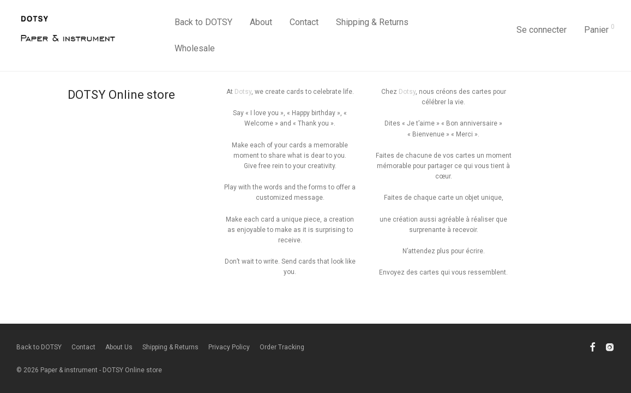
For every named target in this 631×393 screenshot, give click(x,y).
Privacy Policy (229, 347)
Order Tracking (282, 347)
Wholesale (195, 48)
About (261, 22)
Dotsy (243, 92)
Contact (304, 22)
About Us (119, 347)
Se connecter (541, 30)
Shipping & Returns (372, 22)
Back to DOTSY (203, 22)
